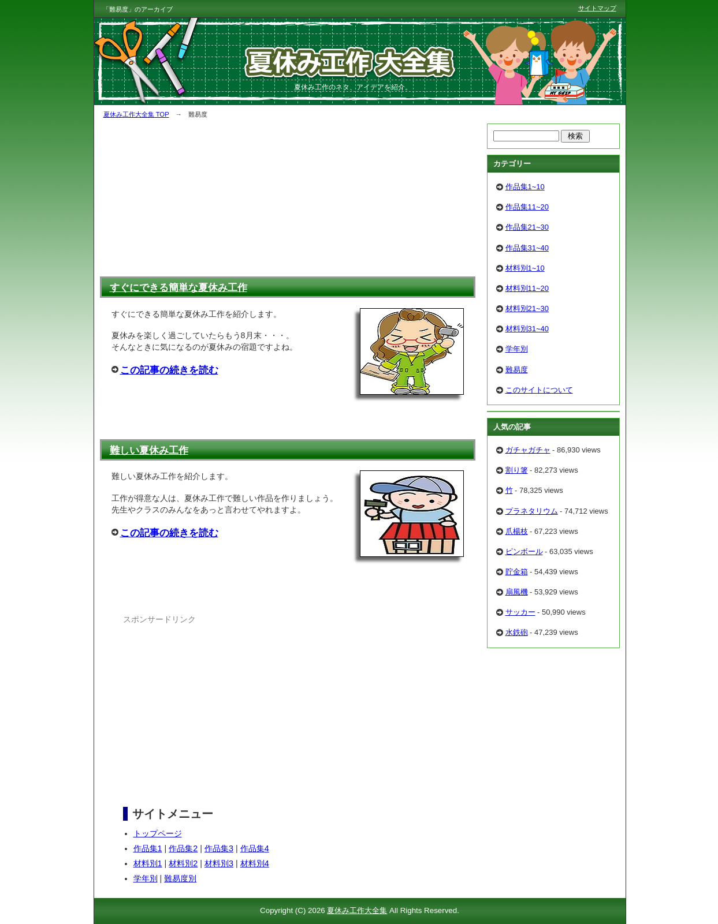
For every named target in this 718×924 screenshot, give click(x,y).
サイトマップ (597, 8)
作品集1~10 (525, 186)
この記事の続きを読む (169, 370)
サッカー (520, 612)
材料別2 (183, 863)
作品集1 (147, 848)
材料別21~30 (527, 308)
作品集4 (254, 848)
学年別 (145, 878)
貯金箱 (516, 571)
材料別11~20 (527, 288)
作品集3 (218, 848)
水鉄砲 (516, 632)
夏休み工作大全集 (357, 910)
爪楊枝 (516, 531)
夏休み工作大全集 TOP (136, 114)
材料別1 (147, 863)
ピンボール (524, 551)
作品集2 (183, 848)
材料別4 (254, 863)
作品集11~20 (527, 207)
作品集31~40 (527, 248)
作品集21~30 (527, 227)
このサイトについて (539, 390)
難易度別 (180, 878)
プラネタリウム (531, 511)
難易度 (516, 369)
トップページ (157, 833)
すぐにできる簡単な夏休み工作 (178, 287)
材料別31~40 (527, 328)
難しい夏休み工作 (149, 450)
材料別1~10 (525, 268)
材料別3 (218, 863)
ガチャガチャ (527, 450)
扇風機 (516, 592)
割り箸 (516, 470)
